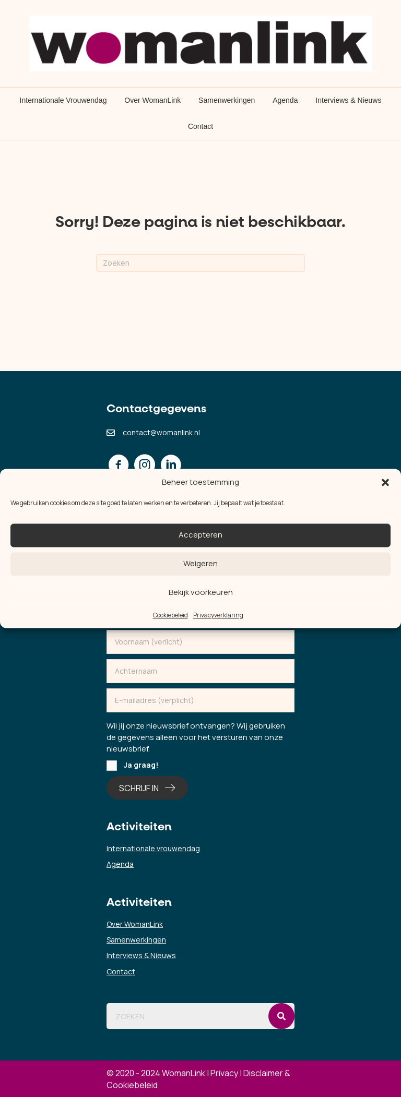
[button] (385, 482)
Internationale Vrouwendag (63, 100)
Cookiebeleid (170, 615)
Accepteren (200, 535)
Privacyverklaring (218, 615)
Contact (200, 126)
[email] (200, 700)
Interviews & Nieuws (348, 100)
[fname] (200, 642)
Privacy (224, 1073)
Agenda (285, 100)
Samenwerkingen (226, 100)
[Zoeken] (200, 263)
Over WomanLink (152, 100)
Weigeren (200, 563)
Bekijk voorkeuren (201, 592)
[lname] (200, 671)
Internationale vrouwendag (153, 848)
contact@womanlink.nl (161, 432)
